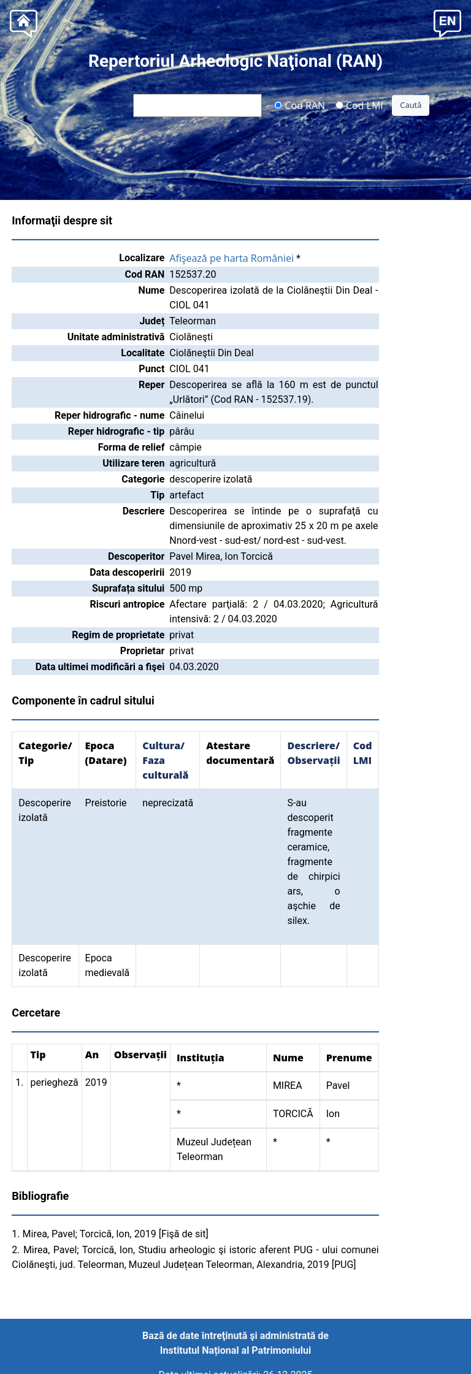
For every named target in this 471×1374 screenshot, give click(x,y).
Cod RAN (299, 105)
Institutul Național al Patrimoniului (235, 1350)
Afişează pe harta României (231, 258)
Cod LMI (359, 105)
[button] (447, 22)
